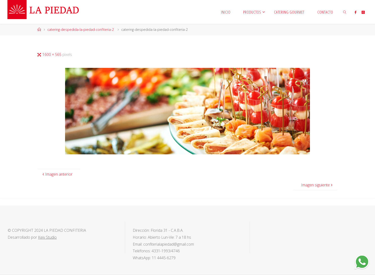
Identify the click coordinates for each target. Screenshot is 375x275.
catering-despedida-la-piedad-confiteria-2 (80, 29)
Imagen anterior (56, 174)
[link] (345, 12)
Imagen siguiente (317, 185)
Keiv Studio (47, 237)
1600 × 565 (52, 54)
